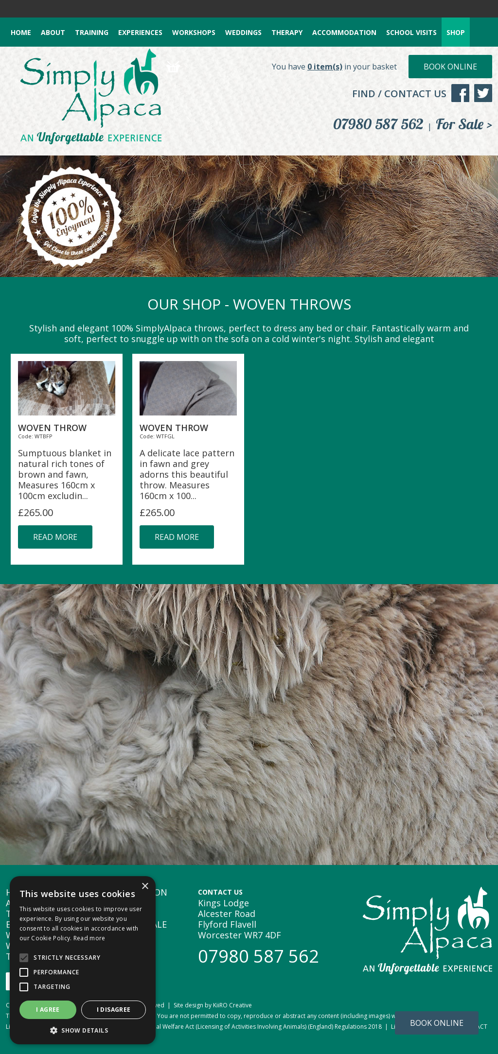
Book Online (450, 66)
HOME (21, 32)
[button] (82, 1030)
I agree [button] (48, 1009)
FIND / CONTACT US (399, 93)
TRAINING (91, 32)
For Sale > (464, 124)
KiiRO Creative (232, 1005)
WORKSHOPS (193, 32)
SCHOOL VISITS (411, 32)
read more (55, 537)
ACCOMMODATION (344, 32)
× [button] (144, 886)
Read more (89, 938)
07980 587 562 (378, 124)
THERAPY (286, 32)
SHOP (455, 32)
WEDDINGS (243, 32)
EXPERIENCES (140, 32)
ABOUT (53, 32)
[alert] (83, 960)
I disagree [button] (114, 1009)
